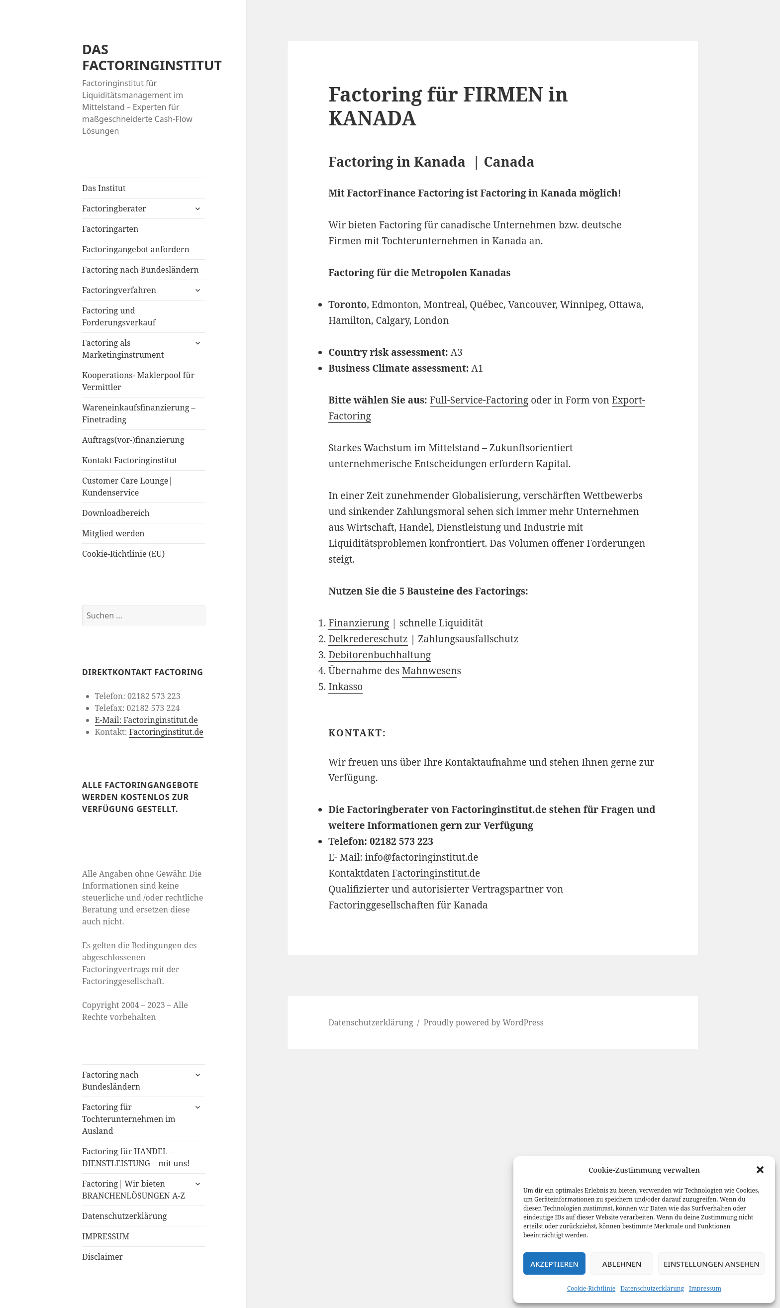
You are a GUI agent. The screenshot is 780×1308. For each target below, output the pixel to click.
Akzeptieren (554, 1264)
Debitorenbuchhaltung (379, 654)
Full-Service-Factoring (479, 400)
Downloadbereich (116, 512)
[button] (760, 1170)
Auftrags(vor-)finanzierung (133, 439)
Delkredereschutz (368, 638)
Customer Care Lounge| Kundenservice (127, 486)
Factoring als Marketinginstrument (123, 348)
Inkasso (345, 686)
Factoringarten (110, 228)
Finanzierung (358, 622)
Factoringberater (114, 208)
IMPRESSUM (105, 1236)
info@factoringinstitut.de (422, 857)
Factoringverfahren (119, 290)
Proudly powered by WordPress (483, 1022)
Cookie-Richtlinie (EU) (123, 553)
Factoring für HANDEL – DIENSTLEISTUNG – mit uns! (136, 1157)
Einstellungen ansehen (712, 1264)
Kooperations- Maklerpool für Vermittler (138, 381)
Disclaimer (102, 1256)
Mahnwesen (429, 670)
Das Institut (104, 188)
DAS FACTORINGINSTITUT (152, 57)
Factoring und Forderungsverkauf (119, 316)
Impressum (705, 1288)
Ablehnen (622, 1264)
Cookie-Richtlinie (591, 1288)
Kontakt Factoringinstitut (129, 460)
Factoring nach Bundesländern (140, 269)
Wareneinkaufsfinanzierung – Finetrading (138, 413)
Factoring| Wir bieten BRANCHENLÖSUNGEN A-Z (133, 1189)
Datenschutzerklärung (652, 1288)
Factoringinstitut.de (166, 731)
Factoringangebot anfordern (136, 249)
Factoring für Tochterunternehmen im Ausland (129, 1119)
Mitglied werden (113, 533)
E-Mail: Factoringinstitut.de (146, 719)
